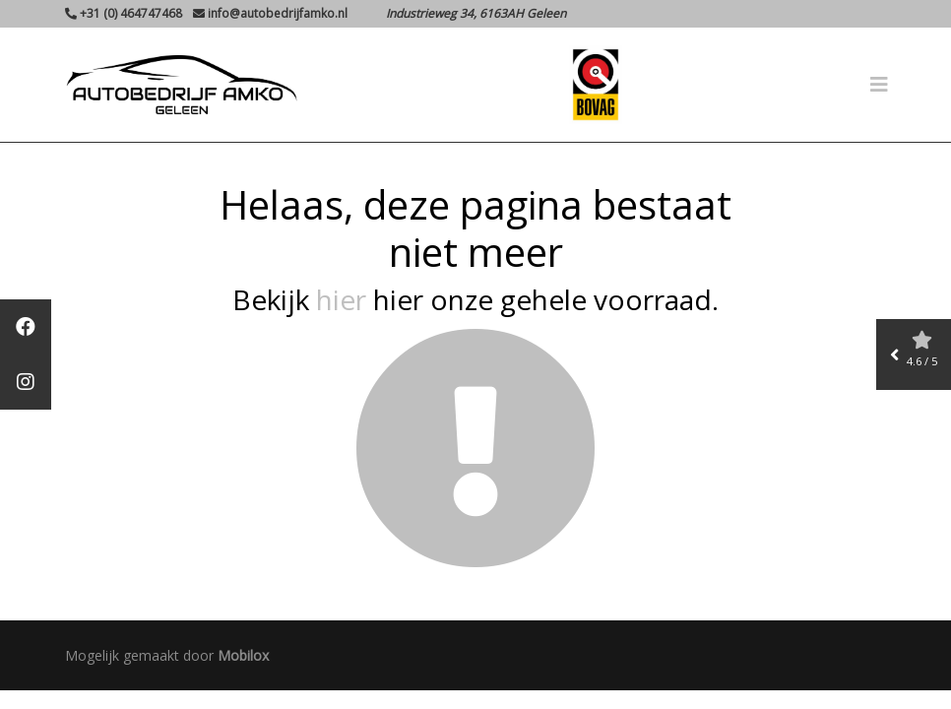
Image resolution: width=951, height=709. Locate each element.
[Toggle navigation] (879, 84)
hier (341, 299)
